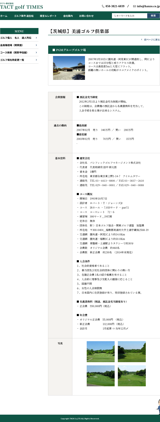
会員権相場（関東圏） (12, 45)
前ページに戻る (152, 39)
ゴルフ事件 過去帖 (24, 15)
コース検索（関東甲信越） (14, 52)
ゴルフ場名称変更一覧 (12, 59)
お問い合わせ (86, 15)
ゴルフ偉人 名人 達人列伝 (15, 37)
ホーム (3, 15)
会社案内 (68, 15)
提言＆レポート (48, 15)
